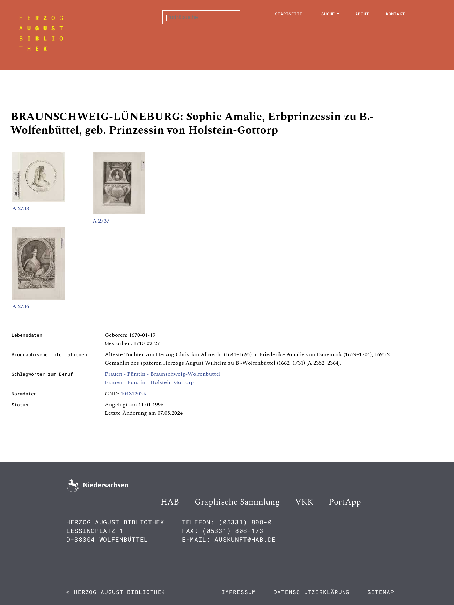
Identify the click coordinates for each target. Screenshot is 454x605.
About (362, 13)
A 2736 (20, 306)
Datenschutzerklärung (311, 592)
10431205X (133, 393)
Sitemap (380, 592)
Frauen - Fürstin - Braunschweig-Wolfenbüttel (163, 374)
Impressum (238, 592)
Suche (328, 13)
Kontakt (395, 13)
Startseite (288, 13)
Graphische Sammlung (237, 502)
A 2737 (101, 221)
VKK (304, 502)
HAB (170, 502)
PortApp (345, 502)
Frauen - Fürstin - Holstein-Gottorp (149, 382)
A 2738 (20, 208)
